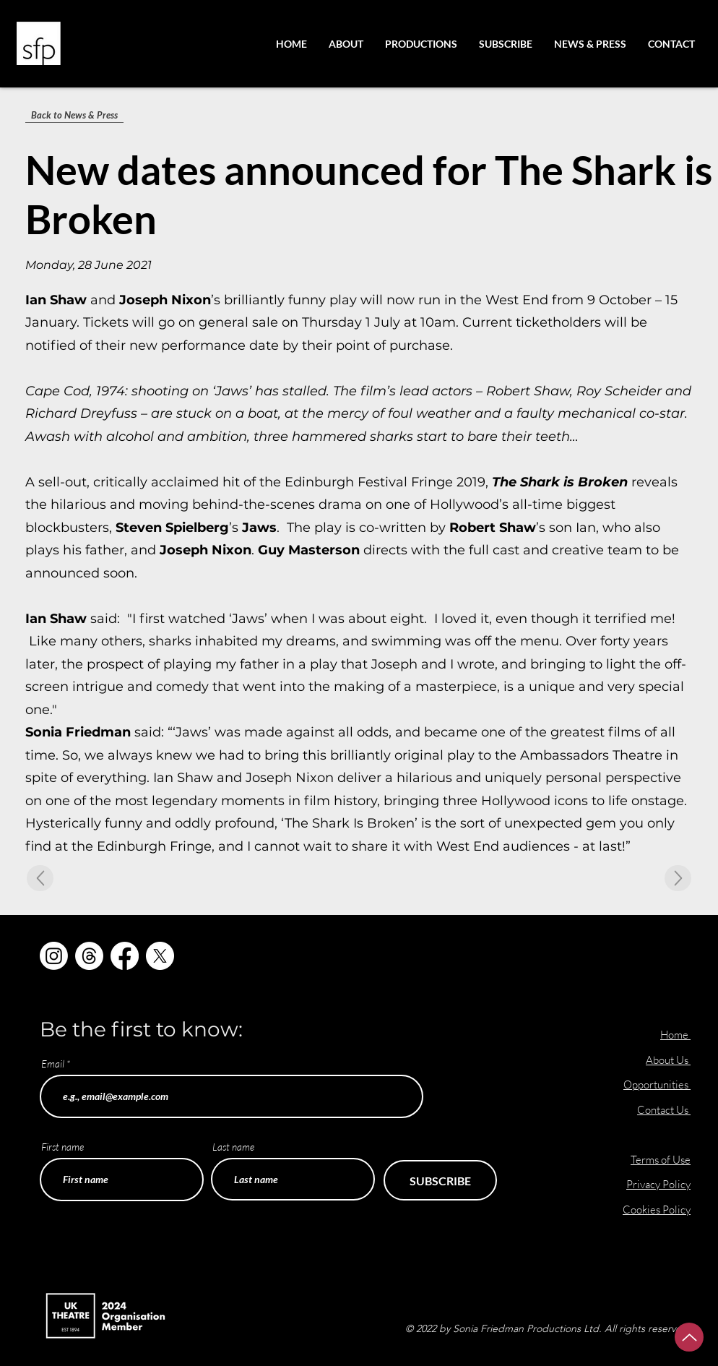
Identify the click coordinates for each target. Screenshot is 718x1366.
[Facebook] (125, 956)
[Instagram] (54, 956)
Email (52, 1064)
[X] (160, 956)
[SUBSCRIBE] (440, 1180)
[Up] (689, 1337)
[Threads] (89, 956)
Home (674, 1034)
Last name (233, 1147)
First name (62, 1147)
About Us (668, 1060)
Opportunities (657, 1084)
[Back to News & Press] (74, 115)
